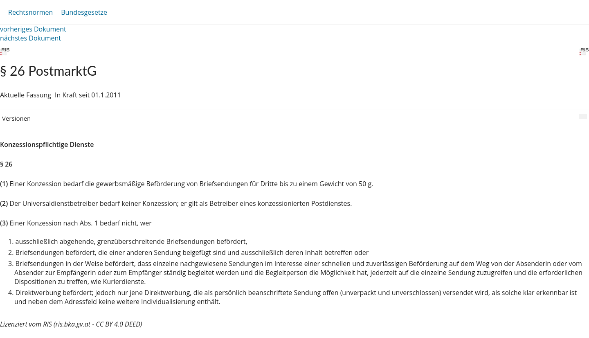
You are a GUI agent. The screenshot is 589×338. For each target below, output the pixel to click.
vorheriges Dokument (33, 29)
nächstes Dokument (30, 38)
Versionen (16, 118)
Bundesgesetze (84, 12)
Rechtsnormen (30, 12)
